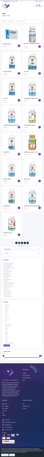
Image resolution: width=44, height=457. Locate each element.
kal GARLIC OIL (6, 205)
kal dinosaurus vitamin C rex (30, 152)
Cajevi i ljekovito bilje (8, 263)
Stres (5, 289)
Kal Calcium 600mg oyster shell (10, 125)
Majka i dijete (7, 275)
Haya (6, 315)
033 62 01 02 (6, 420)
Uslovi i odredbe (26, 375)
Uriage (6, 338)
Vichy (6, 341)
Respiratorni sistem (8, 286)
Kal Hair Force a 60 (7, 232)
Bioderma (7, 309)
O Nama (24, 373)
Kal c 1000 (26, 71)
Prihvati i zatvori (5, 454)
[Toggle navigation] (41, 6)
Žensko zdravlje (7, 296)
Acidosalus (7, 305)
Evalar (6, 313)
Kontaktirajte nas (26, 406)
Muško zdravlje (7, 276)
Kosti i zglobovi (7, 271)
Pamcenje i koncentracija (9, 283)
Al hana (6, 307)
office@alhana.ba (6, 425)
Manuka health (8, 326)
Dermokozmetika (7, 265)
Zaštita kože (7, 293)
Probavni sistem (7, 284)
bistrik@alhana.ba (6, 1)
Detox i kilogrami (7, 266)
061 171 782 (14, 1)
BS (36, 1)
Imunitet (6, 270)
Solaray (6, 332)
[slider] (4, 358)
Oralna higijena (7, 280)
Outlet (5, 281)
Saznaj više (12, 454)
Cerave (6, 311)
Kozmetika (6, 273)
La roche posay (8, 324)
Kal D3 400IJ (6, 152)
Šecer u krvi (6, 288)
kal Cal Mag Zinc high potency (31, 98)
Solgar (6, 334)
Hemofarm (7, 317)
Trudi (6, 336)
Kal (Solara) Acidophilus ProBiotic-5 (32, 44)
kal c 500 (5, 98)
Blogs (24, 380)
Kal (5, 322)
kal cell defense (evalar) (29, 125)
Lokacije (24, 408)
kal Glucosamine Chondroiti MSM (32, 205)
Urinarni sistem (7, 291)
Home (4, 15)
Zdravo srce (6, 294)
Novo (5, 278)
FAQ (23, 404)
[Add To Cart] (19, 46)
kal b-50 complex (7, 71)
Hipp (6, 319)
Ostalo (6, 328)
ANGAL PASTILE (7, 43)
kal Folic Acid (27, 179)
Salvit (6, 330)
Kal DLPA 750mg (7, 179)
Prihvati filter (6, 345)
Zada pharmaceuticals (9, 343)
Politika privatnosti (26, 377)
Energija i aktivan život (8, 268)
